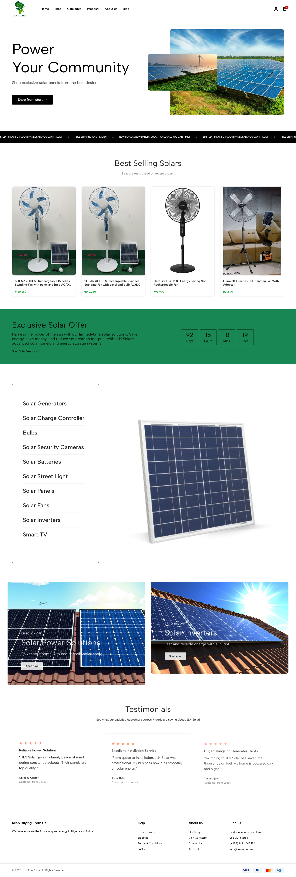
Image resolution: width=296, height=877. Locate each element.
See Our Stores (239, 837)
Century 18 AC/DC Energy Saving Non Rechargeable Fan (180, 282)
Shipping (143, 837)
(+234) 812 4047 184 (242, 843)
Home (45, 9)
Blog (126, 9)
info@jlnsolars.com (241, 849)
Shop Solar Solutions (26, 354)
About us (111, 9)
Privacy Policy (146, 832)
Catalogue (74, 9)
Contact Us (196, 843)
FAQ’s (141, 849)
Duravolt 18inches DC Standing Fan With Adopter (251, 282)
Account (194, 849)
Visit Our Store (198, 837)
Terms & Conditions (150, 843)
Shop (58, 9)
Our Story (194, 832)
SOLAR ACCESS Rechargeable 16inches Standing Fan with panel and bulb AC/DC (43, 282)
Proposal (93, 9)
